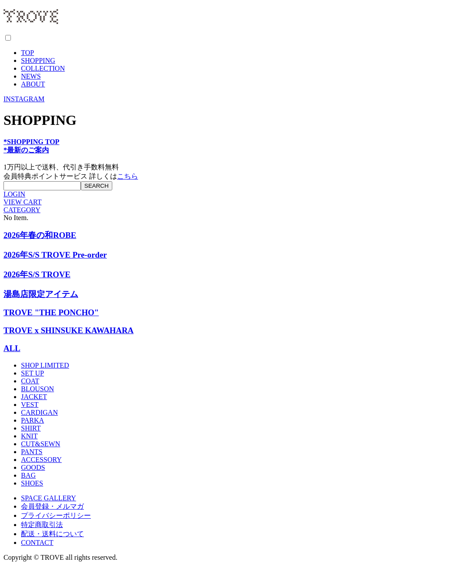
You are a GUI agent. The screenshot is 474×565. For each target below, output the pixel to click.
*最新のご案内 (26, 150)
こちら (127, 176)
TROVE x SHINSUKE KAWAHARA (68, 330)
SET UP (32, 373)
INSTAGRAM (24, 99)
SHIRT (31, 428)
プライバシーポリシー (56, 515)
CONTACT (37, 542)
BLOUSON (37, 389)
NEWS (31, 76)
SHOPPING (38, 60)
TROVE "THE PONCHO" (51, 312)
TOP (27, 52)
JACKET (34, 396)
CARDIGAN (39, 412)
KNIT (29, 436)
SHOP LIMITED (45, 365)
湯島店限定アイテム (40, 294)
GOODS (33, 467)
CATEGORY (21, 210)
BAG (28, 475)
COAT (30, 381)
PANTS (31, 451)
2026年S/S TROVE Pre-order (55, 254)
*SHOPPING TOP (31, 141)
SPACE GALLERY (48, 498)
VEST (29, 404)
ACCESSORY (41, 459)
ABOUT (33, 84)
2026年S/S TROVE (36, 274)
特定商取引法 (42, 524)
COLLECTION (43, 68)
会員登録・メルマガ (52, 506)
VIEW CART (22, 202)
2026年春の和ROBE (39, 235)
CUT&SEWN (40, 444)
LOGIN (14, 194)
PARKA (32, 420)
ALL (11, 348)
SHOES (32, 483)
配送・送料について (52, 533)
